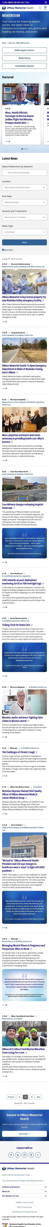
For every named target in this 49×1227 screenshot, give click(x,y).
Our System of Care (10, 1196)
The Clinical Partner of (22, 1181)
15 (26, 1097)
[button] (46, 1187)
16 (32, 1097)
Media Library (24, 58)
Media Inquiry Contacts (24, 50)
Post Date (7, 196)
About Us (6, 1191)
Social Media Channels (24, 65)
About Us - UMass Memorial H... (19, 43)
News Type (7, 226)
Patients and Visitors (11, 1187)
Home (4, 43)
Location (6, 181)
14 (20, 1097)
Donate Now (23, 1134)
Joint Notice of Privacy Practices (24, 1212)
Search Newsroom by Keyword (17, 166)
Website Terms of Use (24, 1202)
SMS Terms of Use (24, 1207)
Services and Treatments (14, 211)
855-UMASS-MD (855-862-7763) (16, 2)
